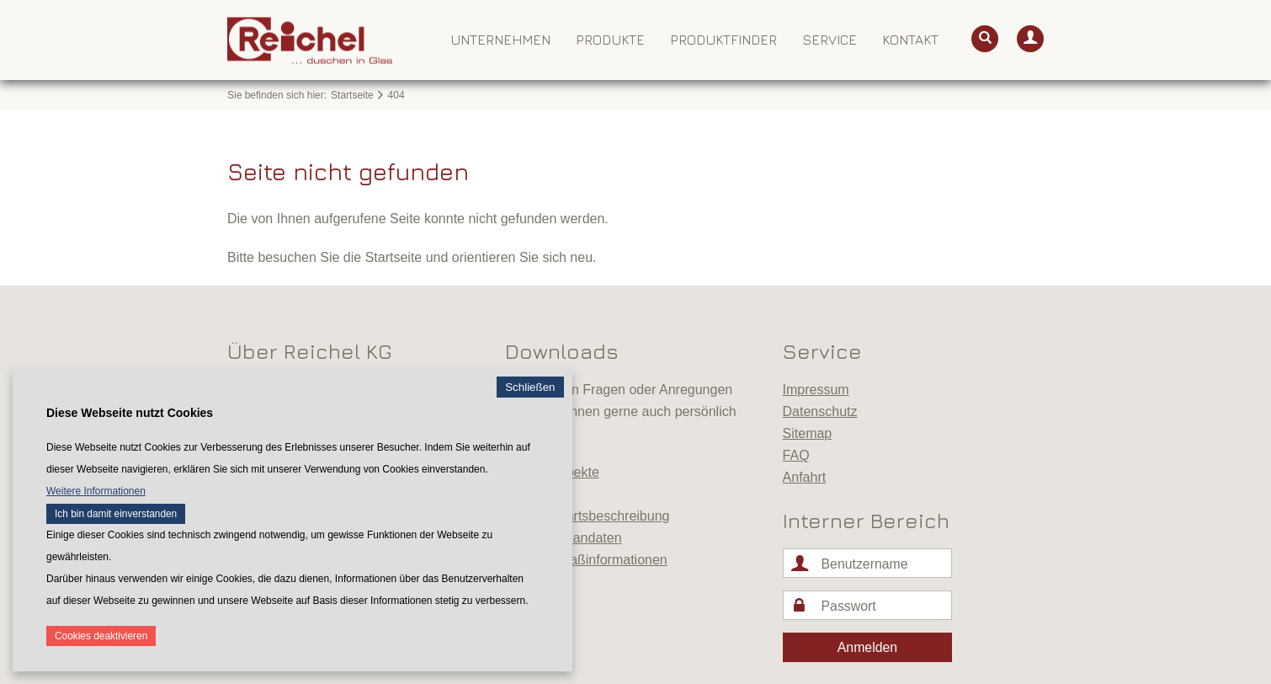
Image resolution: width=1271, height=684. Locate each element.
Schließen (530, 387)
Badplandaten (580, 538)
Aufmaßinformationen (603, 560)
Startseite (352, 95)
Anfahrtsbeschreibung (604, 516)
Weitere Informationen (96, 491)
